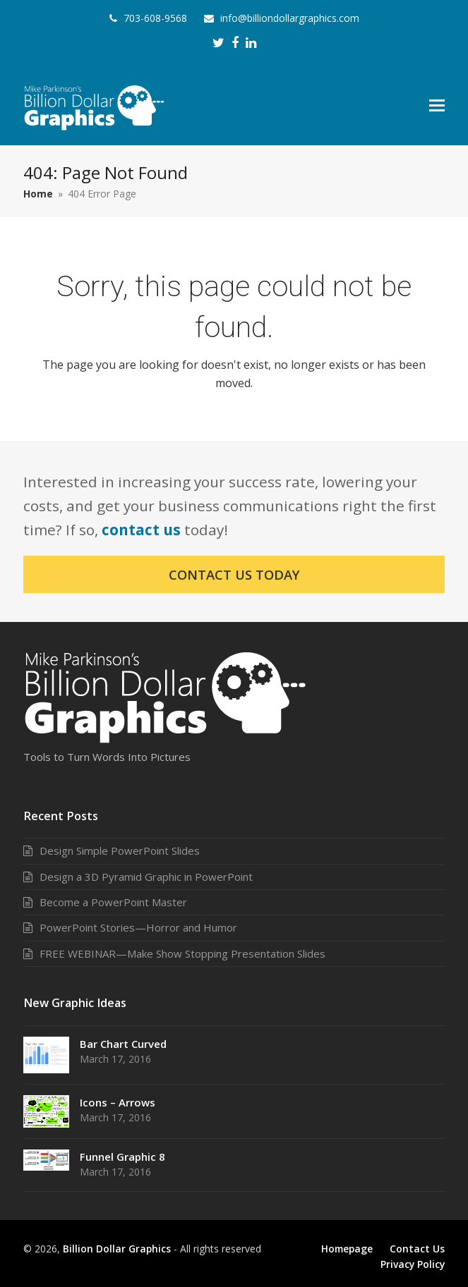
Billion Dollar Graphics (117, 1248)
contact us (141, 529)
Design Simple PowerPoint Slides (120, 850)
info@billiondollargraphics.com (289, 18)
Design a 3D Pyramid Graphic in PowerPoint (146, 877)
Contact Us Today (234, 574)
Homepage (347, 1248)
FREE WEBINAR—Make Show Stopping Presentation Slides (182, 953)
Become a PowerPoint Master (113, 902)
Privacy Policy (412, 1264)
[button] (437, 104)
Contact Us (417, 1248)
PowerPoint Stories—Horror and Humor (138, 927)
